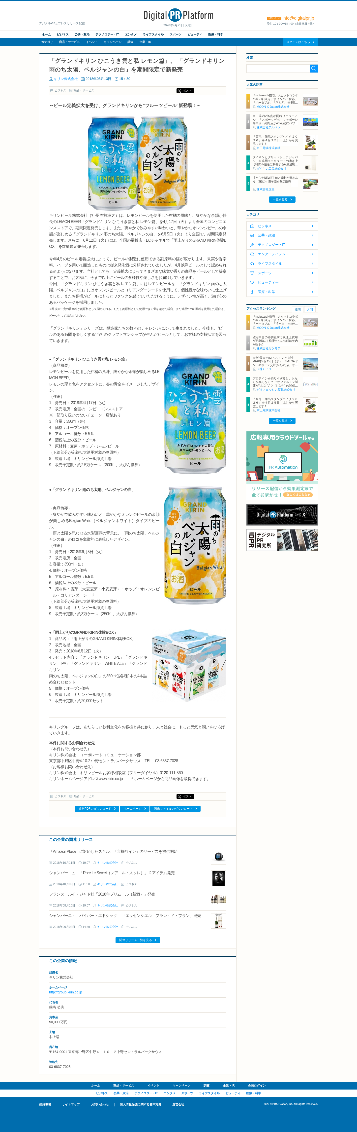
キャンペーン (112, 42)
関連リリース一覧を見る (135, 940)
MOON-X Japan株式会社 (273, 107)
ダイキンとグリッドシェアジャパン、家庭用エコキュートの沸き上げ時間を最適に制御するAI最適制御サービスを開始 (275, 162)
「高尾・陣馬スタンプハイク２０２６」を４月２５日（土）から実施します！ (275, 140)
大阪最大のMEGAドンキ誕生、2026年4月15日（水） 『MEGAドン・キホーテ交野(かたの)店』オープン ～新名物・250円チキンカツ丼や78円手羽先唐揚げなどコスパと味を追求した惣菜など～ (275, 366)
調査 (130, 42)
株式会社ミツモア (268, 348)
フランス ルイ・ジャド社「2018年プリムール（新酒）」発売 (102, 894)
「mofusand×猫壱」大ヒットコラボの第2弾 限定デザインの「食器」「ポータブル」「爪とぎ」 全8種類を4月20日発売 (275, 101)
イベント (92, 42)
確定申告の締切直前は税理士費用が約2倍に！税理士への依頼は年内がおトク (275, 341)
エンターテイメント (273, 254)
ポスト (187, 90)
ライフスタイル (153, 34)
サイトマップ (71, 1104)
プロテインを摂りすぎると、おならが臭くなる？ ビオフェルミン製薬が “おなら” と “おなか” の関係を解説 (275, 384)
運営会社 (178, 1104)
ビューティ (194, 34)
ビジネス (63, 34)
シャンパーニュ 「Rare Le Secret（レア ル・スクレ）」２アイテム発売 (112, 873)
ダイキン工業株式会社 (271, 168)
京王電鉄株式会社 (268, 148)
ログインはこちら (298, 42)
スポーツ (175, 34)
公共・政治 (82, 34)
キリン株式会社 (66, 79)
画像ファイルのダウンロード (173, 808)
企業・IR (145, 42)
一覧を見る (280, 199)
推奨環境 (45, 1104)
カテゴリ (47, 42)
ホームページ (133, 808)
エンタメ (131, 34)
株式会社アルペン (268, 127)
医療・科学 (215, 34)
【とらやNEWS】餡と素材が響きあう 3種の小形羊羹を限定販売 (275, 179)
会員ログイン (257, 1085)
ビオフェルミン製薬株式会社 (276, 389)
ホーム (46, 34)
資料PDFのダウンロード (95, 808)
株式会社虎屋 (265, 189)
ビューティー (268, 282)
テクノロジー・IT (107, 34)
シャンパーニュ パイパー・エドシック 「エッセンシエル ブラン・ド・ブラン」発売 (125, 915)
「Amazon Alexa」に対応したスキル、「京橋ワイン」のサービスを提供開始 (113, 851)
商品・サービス (69, 42)
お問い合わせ (100, 1104)
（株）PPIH (264, 369)
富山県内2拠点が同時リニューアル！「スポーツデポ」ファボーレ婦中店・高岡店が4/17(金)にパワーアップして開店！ (275, 121)
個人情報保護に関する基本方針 (140, 1104)
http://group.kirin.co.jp (65, 992)
